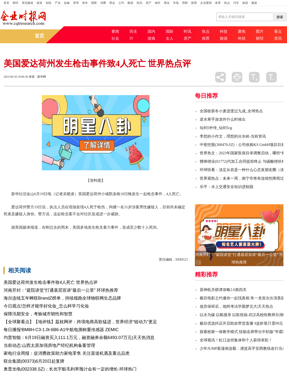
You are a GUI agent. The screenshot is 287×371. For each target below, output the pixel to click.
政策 (39, 3)
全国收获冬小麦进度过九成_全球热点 (231, 111)
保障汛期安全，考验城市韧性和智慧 (38, 314)
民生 (133, 31)
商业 (167, 3)
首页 (6, 3)
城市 (157, 3)
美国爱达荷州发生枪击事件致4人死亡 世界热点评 (51, 282)
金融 (67, 3)
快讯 (139, 3)
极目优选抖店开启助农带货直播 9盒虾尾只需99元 (241, 323)
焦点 (206, 31)
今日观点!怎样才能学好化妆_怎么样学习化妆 (46, 306)
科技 (223, 31)
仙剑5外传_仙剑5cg (216, 128)
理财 (185, 3)
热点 (227, 3)
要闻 (115, 31)
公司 (121, 3)
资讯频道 (27, 3)
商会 (112, 3)
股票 (194, 3)
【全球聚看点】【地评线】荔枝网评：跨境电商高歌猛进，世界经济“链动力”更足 (80, 321)
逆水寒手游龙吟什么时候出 (223, 119)
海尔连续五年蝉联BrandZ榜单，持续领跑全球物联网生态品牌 (62, 298)
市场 (176, 3)
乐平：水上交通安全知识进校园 (226, 187)
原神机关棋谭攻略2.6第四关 (223, 290)
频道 (254, 3)
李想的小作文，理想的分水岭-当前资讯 (233, 136)
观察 (94, 3)
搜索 (279, 17)
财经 (15, 3)
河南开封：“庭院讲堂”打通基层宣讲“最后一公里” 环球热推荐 (61, 290)
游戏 (151, 38)
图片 (260, 31)
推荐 (206, 38)
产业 (58, 3)
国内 (151, 31)
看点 (278, 31)
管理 (76, 3)
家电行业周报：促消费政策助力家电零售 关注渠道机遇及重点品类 (67, 353)
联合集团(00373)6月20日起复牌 (34, 361)
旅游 (245, 3)
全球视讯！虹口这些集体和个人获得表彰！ (236, 340)
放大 (254, 77)
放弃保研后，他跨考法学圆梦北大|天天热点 (236, 306)
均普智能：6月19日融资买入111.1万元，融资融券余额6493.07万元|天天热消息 (79, 337)
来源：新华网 (37, 76)
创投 (48, 3)
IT (131, 38)
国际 (169, 31)
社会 (115, 38)
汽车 (236, 3)
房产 (148, 3)
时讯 (187, 31)
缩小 (271, 77)
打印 (237, 77)
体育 (218, 3)
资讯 (278, 38)
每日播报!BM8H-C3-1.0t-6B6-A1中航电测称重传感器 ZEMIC (61, 329)
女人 (169, 38)
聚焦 (242, 31)
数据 (130, 3)
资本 (85, 3)
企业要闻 (206, 3)
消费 (103, 3)
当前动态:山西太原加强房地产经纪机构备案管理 (49, 345)
